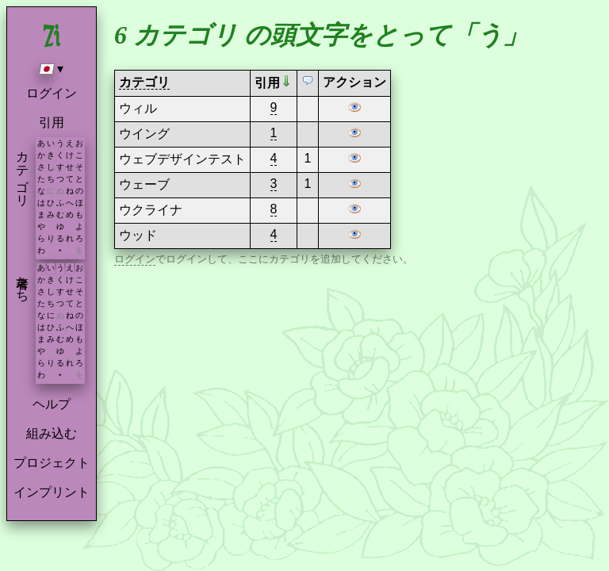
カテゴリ (22, 171)
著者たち (22, 281)
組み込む (51, 433)
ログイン (51, 93)
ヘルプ (52, 404)
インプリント (51, 492)
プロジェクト (51, 462)
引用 (51, 122)
